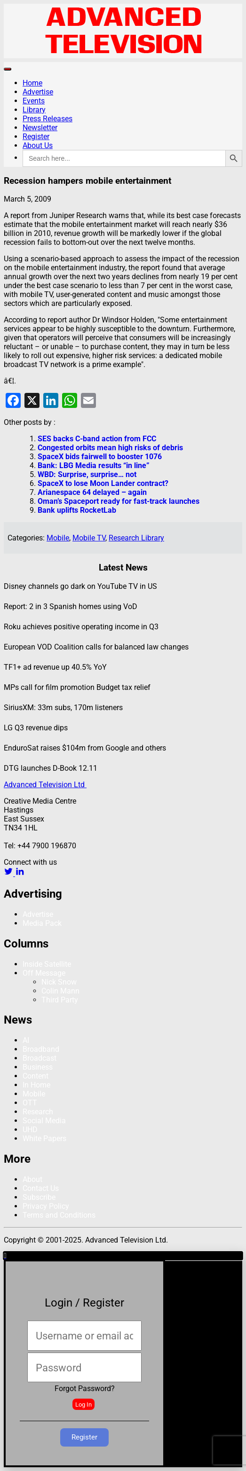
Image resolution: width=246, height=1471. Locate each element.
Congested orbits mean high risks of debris (110, 447)
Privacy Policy (46, 1206)
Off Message (44, 973)
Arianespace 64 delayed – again (92, 492)
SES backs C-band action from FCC (97, 438)
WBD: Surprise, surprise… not (87, 474)
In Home (36, 1084)
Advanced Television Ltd (45, 784)
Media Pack (42, 923)
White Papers (44, 1138)
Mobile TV (88, 537)
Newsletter (40, 127)
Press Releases (47, 118)
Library (34, 109)
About (32, 1179)
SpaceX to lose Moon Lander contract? (103, 483)
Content (35, 1076)
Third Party (59, 999)
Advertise (38, 91)
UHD (30, 1129)
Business (38, 1067)
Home (32, 82)
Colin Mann (60, 990)
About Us (38, 145)
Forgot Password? (85, 1388)
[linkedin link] (19, 873)
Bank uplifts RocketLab (77, 510)
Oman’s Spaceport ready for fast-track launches (118, 501)
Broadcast (39, 1058)
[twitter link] (9, 873)
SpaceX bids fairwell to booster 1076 (100, 456)
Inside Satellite (47, 964)
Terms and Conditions (59, 1215)
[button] (123, 1256)
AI (26, 1040)
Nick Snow (59, 982)
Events (34, 100)
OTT (30, 1102)
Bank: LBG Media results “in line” (94, 465)
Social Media (44, 1120)
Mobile (58, 537)
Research (38, 1111)
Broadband (41, 1049)
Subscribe (39, 1197)
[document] (123, 1359)
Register (36, 136)
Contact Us (41, 1188)
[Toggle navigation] (7, 69)
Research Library (136, 537)
